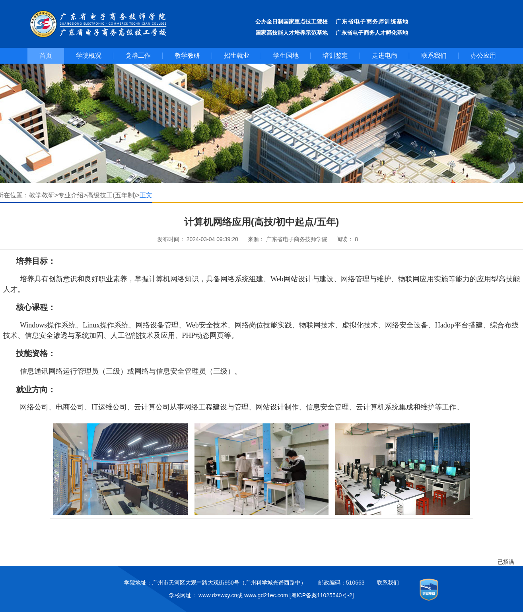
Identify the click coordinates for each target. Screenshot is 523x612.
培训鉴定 (335, 55)
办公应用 (483, 55)
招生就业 (236, 55)
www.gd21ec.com (266, 595)
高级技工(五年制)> (113, 195)
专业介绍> (72, 195)
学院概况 (88, 55)
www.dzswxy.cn (217, 595)
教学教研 (187, 55)
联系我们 (434, 55)
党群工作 (138, 55)
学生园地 (286, 55)
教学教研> (43, 195)
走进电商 (384, 55)
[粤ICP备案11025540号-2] (322, 595)
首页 (45, 55)
